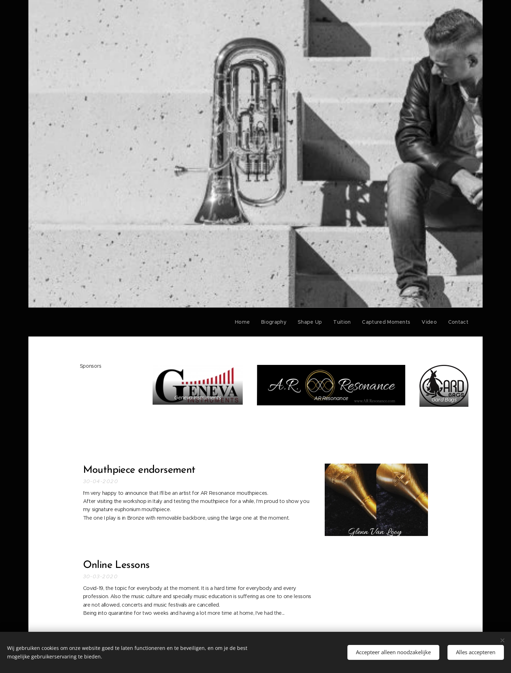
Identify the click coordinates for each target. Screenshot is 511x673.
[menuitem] (250, 322)
